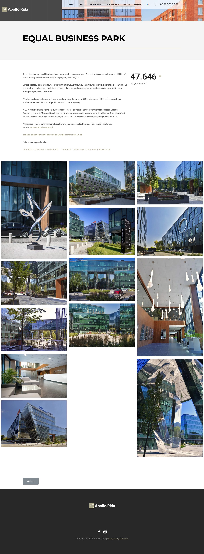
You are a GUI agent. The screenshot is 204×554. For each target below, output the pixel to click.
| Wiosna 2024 (103, 149)
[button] (31, 481)
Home (70, 4)
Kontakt (138, 4)
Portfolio (113, 4)
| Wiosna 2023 (52, 149)
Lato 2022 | (28, 149)
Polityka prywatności (117, 538)
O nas (82, 4)
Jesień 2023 (79, 149)
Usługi (126, 4)
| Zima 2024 (91, 149)
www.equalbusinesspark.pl (41, 127)
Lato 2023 (66, 149)
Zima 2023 (39, 149)
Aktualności (96, 4)
